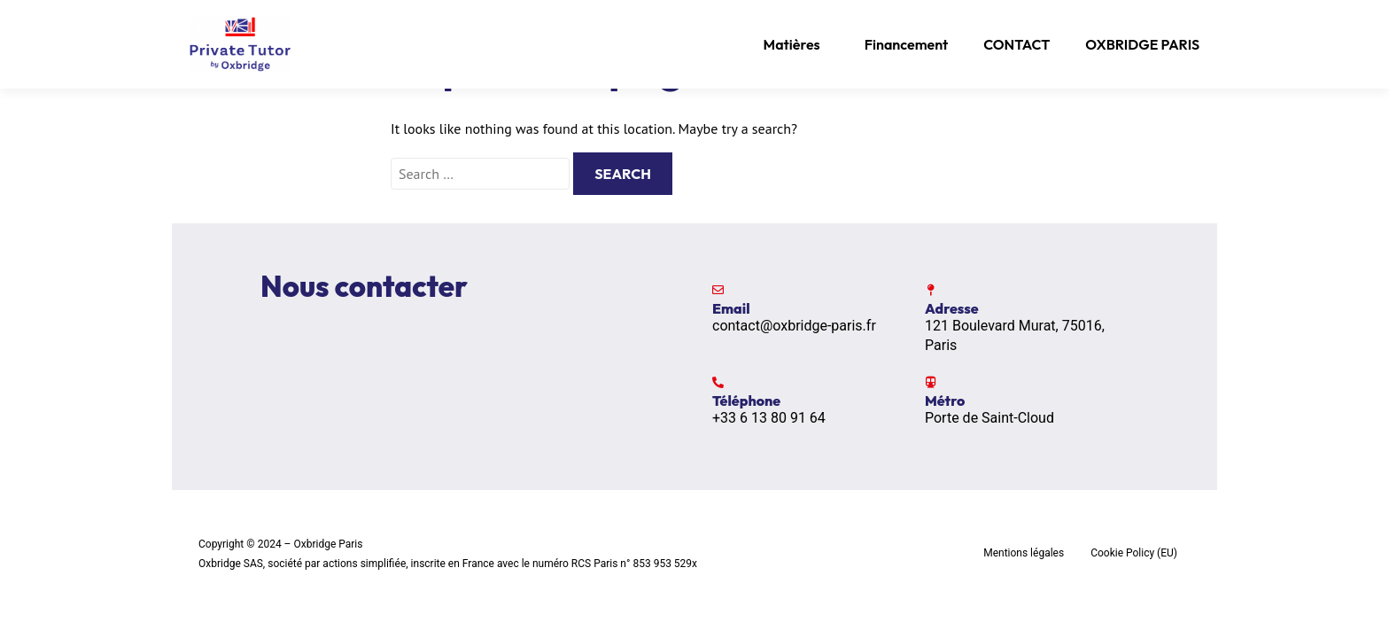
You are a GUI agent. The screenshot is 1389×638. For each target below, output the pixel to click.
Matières (792, 44)
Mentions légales (1023, 553)
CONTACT (1016, 44)
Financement (907, 44)
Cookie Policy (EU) (1133, 553)
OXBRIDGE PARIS (1142, 44)
